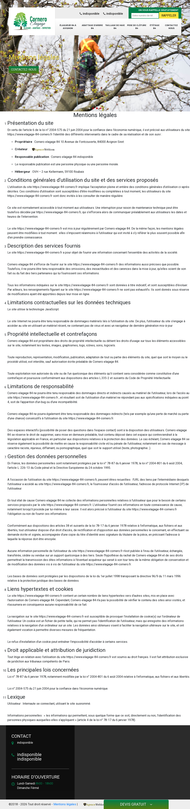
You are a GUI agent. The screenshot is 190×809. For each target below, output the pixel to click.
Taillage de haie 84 (115, 27)
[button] (89, 108)
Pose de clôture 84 (136, 27)
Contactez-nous (23, 69)
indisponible (89, 13)
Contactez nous (171, 27)
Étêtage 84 (154, 27)
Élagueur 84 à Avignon (68, 27)
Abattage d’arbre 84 (92, 27)
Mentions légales (64, 804)
